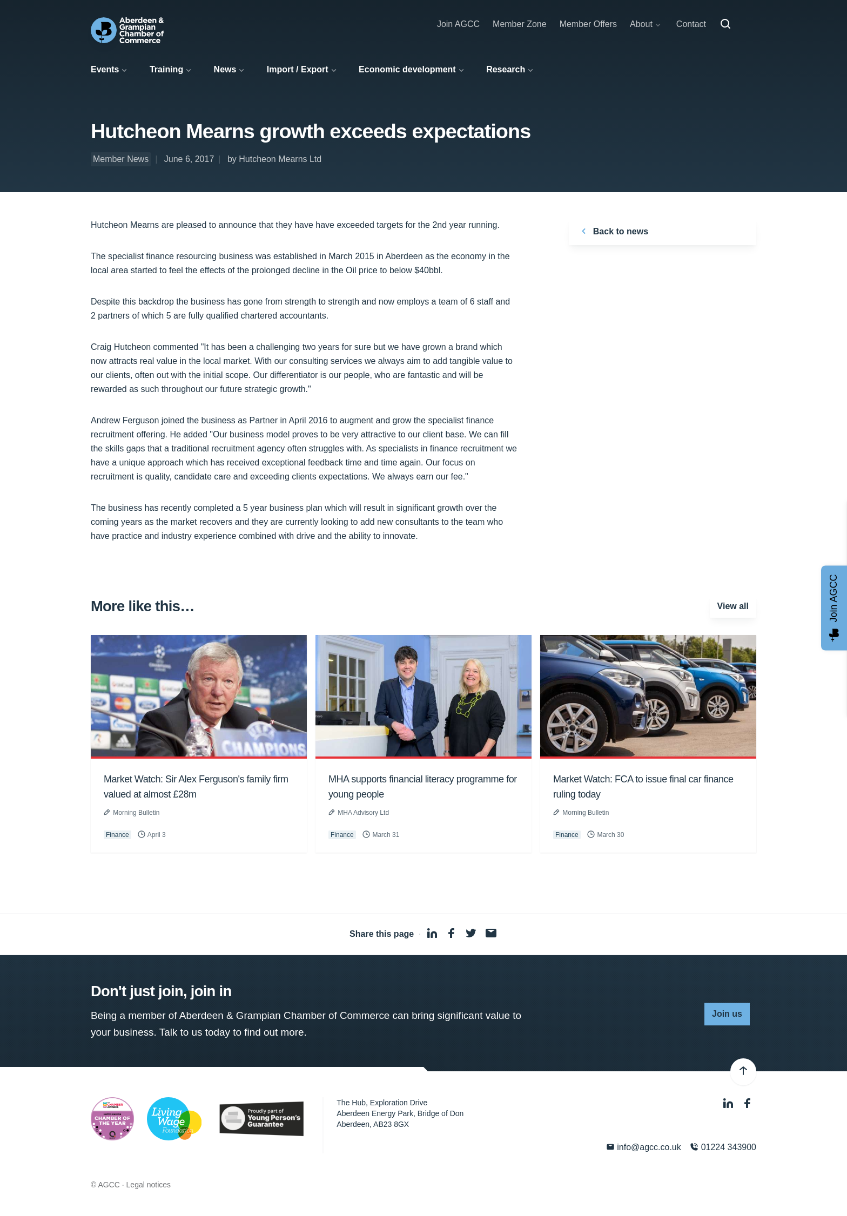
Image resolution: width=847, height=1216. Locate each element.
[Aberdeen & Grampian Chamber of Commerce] (127, 30)
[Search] (725, 24)
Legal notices (148, 1184)
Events (105, 69)
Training (166, 69)
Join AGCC (458, 24)
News (225, 69)
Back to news (612, 231)
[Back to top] (743, 1071)
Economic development (407, 69)
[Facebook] (747, 1104)
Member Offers (588, 24)
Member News (121, 159)
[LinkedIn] (729, 1104)
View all (733, 606)
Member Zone (520, 24)
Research (505, 69)
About (641, 24)
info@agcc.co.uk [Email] (643, 1147)
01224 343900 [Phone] (723, 1147)
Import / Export (297, 69)
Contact (691, 24)
